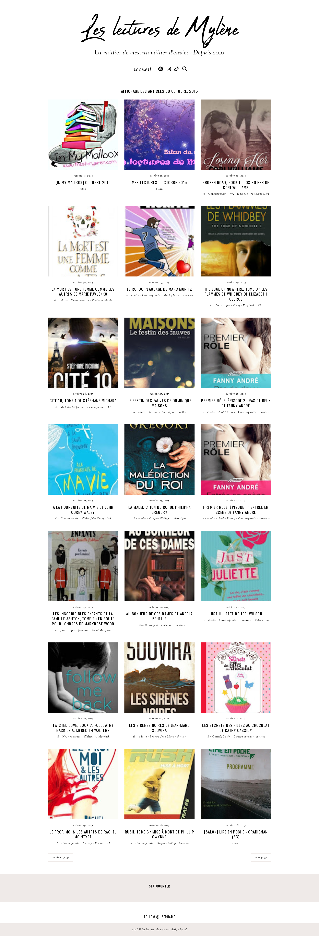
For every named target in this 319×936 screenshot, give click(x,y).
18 (56, 407)
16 (204, 194)
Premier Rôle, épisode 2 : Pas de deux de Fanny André (236, 402)
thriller (182, 412)
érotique (166, 625)
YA (260, 306)
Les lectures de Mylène (159, 29)
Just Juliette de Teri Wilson (235, 613)
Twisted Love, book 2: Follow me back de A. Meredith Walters (83, 727)
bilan (83, 189)
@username (165, 916)
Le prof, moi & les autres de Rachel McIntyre (83, 834)
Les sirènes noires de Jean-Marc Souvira (159, 727)
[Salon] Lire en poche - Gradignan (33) (236, 834)
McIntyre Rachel (93, 843)
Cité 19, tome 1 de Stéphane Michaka (83, 400)
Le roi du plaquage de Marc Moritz (159, 289)
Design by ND (179, 930)
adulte (64, 300)
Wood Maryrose (101, 630)
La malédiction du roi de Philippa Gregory (159, 509)
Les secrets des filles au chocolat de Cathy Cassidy (235, 727)
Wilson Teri (262, 620)
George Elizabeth (244, 306)
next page (261, 857)
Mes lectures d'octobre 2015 (159, 182)
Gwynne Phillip (166, 843)
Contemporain (217, 194)
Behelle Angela (148, 625)
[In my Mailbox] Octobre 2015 (83, 182)
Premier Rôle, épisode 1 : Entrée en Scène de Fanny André (236, 509)
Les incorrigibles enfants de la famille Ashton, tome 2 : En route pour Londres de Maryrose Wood (83, 618)
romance (242, 194)
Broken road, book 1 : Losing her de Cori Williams (235, 184)
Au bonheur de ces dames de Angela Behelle (159, 616)
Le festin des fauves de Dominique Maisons (159, 402)
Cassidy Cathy (221, 737)
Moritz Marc (172, 295)
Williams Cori (260, 194)
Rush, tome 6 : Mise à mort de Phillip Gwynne (159, 834)
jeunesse (83, 630)
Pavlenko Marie (102, 300)
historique (180, 519)
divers (235, 843)
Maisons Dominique (161, 412)
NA (232, 194)
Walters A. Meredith (97, 737)
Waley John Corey (93, 519)
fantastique (223, 306)
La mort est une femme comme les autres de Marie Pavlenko (83, 291)
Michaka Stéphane (72, 407)
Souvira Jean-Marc (162, 737)
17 (211, 306)
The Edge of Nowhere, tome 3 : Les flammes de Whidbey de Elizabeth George (236, 294)
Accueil (142, 69)
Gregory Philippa (159, 519)
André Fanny (226, 412)
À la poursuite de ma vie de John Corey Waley (83, 509)
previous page (61, 857)
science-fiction (96, 407)
